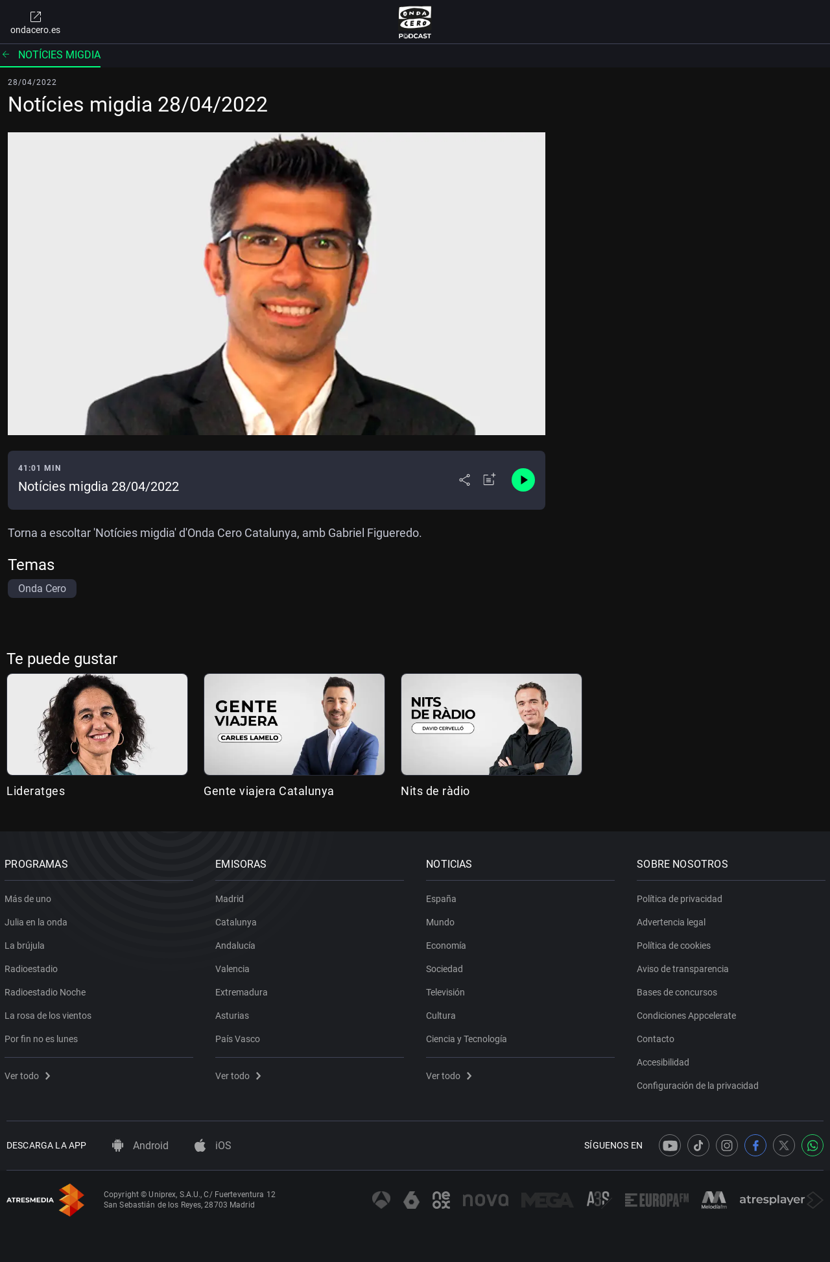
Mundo (442, 919)
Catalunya (238, 919)
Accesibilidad (665, 1059)
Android (140, 1145)
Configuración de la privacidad (700, 1083)
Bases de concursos (679, 989)
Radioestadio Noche (47, 989)
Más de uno (29, 896)
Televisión (447, 989)
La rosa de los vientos (49, 1013)
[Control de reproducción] (523, 480)
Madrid (231, 896)
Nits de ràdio (435, 791)
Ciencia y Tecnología (468, 1036)
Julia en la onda (37, 919)
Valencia (234, 966)
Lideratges (35, 791)
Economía (448, 943)
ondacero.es (35, 22)
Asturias (234, 1013)
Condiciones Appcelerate (688, 1013)
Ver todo (29, 1073)
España (443, 896)
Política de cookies (676, 943)
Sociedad (446, 966)
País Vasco (239, 1036)
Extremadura (243, 989)
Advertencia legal (673, 919)
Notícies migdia (50, 55)
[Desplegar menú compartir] (464, 480)
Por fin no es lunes (43, 1036)
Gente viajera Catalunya (269, 791)
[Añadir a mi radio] (489, 480)
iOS (213, 1145)
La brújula (26, 943)
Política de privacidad (681, 896)
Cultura (443, 1013)
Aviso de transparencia (685, 966)
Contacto (657, 1036)
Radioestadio (33, 966)
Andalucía (237, 943)
